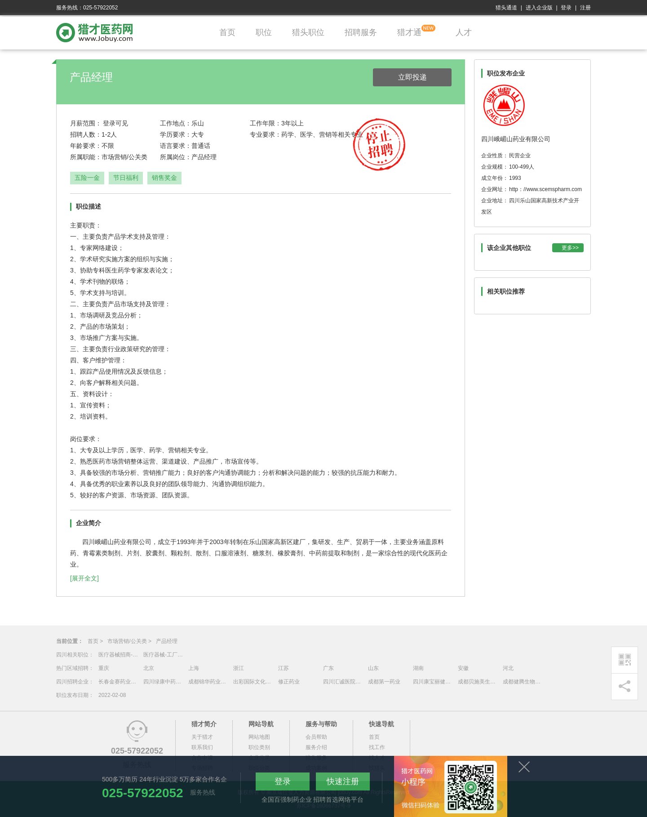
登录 (566, 7)
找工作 (377, 747)
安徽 (463, 668)
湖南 (418, 668)
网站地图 (259, 737)
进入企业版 (539, 7)
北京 (148, 668)
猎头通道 (506, 7)
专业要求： (265, 134)
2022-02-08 (112, 695)
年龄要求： (86, 145)
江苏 (283, 668)
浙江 (238, 668)
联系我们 (202, 747)
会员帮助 (316, 737)
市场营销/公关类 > (129, 641)
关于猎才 (202, 737)
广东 (328, 668)
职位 (264, 32)
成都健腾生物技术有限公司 (523, 682)
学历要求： (175, 134)
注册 (585, 7)
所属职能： (86, 157)
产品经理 (166, 641)
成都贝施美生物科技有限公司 (478, 682)
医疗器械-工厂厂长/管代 (163, 655)
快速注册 (343, 781)
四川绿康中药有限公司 (163, 682)
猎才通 (409, 32)
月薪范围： (86, 123)
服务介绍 (316, 747)
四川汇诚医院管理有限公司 (343, 682)
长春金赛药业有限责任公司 (118, 682)
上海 (193, 668)
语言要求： (175, 145)
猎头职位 (308, 32)
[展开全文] (84, 578)
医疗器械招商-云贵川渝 (118, 655)
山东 (373, 668)
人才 (464, 32)
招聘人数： (86, 134)
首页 (227, 32)
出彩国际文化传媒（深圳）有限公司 (253, 682)
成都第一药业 (384, 682)
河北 (508, 668)
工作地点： (175, 123)
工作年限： (265, 123)
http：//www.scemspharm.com (545, 189)
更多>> (570, 248)
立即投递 (412, 77)
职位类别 (259, 747)
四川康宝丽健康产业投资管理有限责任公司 (433, 682)
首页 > (95, 641)
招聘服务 (361, 32)
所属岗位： (175, 157)
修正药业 (289, 682)
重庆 (103, 668)
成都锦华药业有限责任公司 (208, 682)
